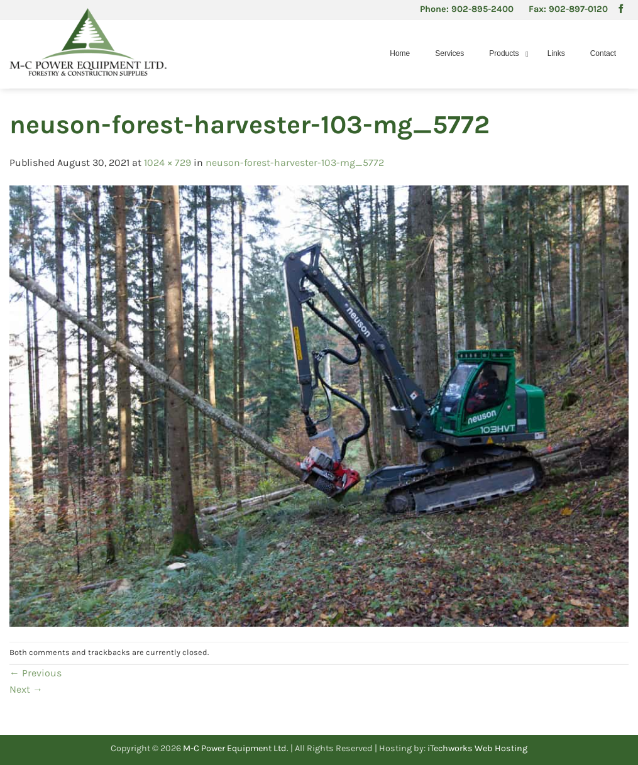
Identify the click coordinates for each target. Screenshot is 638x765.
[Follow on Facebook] (621, 9)
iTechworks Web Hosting (477, 748)
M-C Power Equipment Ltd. (236, 748)
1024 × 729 (167, 162)
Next (26, 689)
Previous (35, 673)
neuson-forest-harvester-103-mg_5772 (295, 162)
